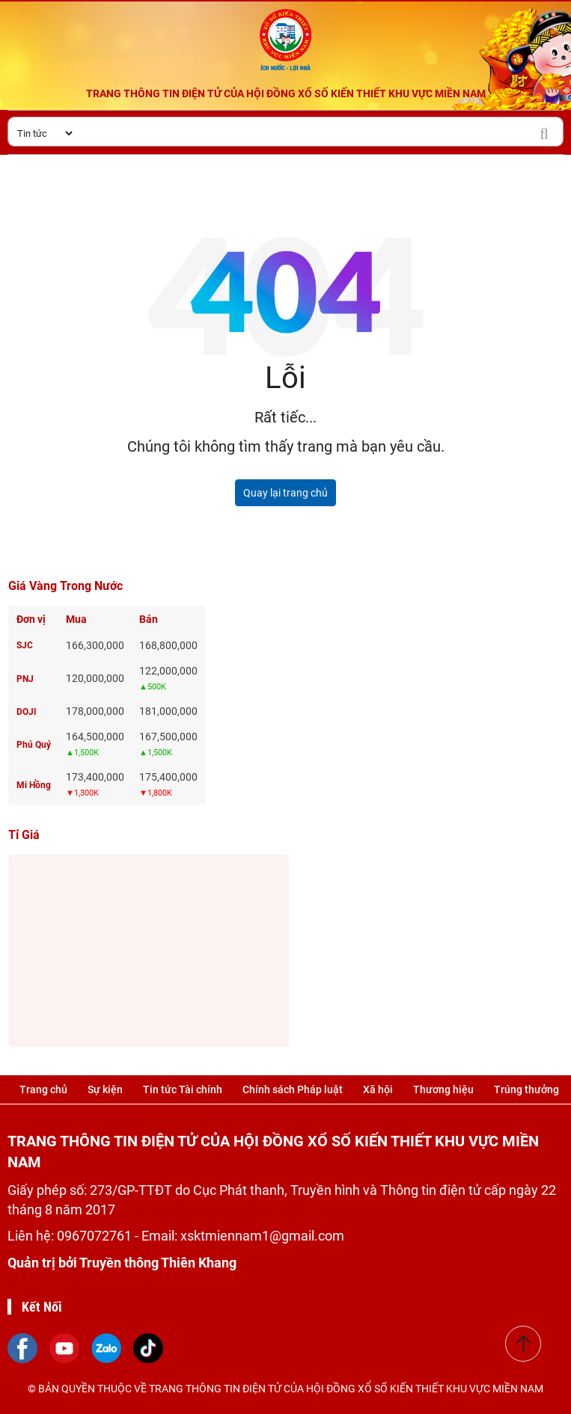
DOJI (26, 712)
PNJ (25, 679)
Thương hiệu (443, 1089)
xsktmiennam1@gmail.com (262, 1236)
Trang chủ (43, 1089)
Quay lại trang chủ (285, 493)
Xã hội (378, 1089)
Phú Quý (33, 745)
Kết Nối (42, 1307)
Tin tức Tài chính (182, 1089)
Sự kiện (105, 1089)
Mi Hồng (33, 785)
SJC (24, 645)
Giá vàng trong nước (65, 586)
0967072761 (96, 1236)
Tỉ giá (24, 835)
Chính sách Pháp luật (292, 1089)
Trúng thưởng (526, 1089)
